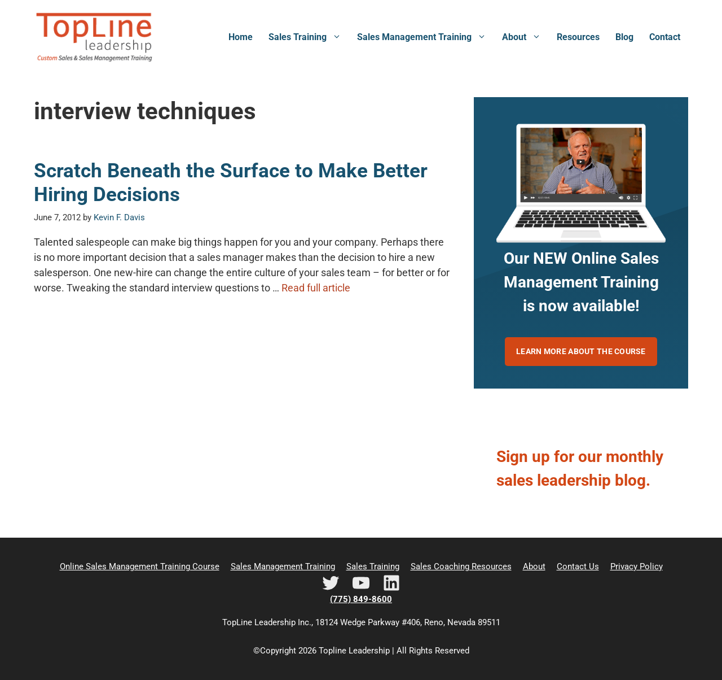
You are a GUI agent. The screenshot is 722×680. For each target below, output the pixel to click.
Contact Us (578, 566)
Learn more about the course (581, 351)
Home (240, 37)
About (525, 37)
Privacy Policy (636, 566)
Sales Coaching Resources (461, 566)
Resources (578, 37)
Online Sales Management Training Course (139, 566)
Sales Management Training (425, 37)
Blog (624, 37)
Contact (664, 37)
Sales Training (308, 37)
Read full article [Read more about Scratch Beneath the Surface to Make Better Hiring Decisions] (315, 288)
